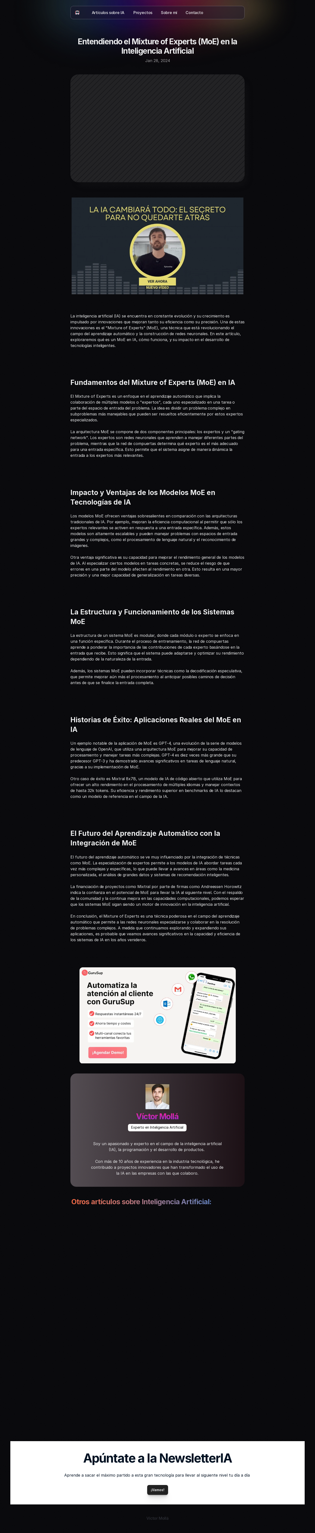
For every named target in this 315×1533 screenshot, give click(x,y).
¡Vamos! (157, 1490)
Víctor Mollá (157, 1116)
